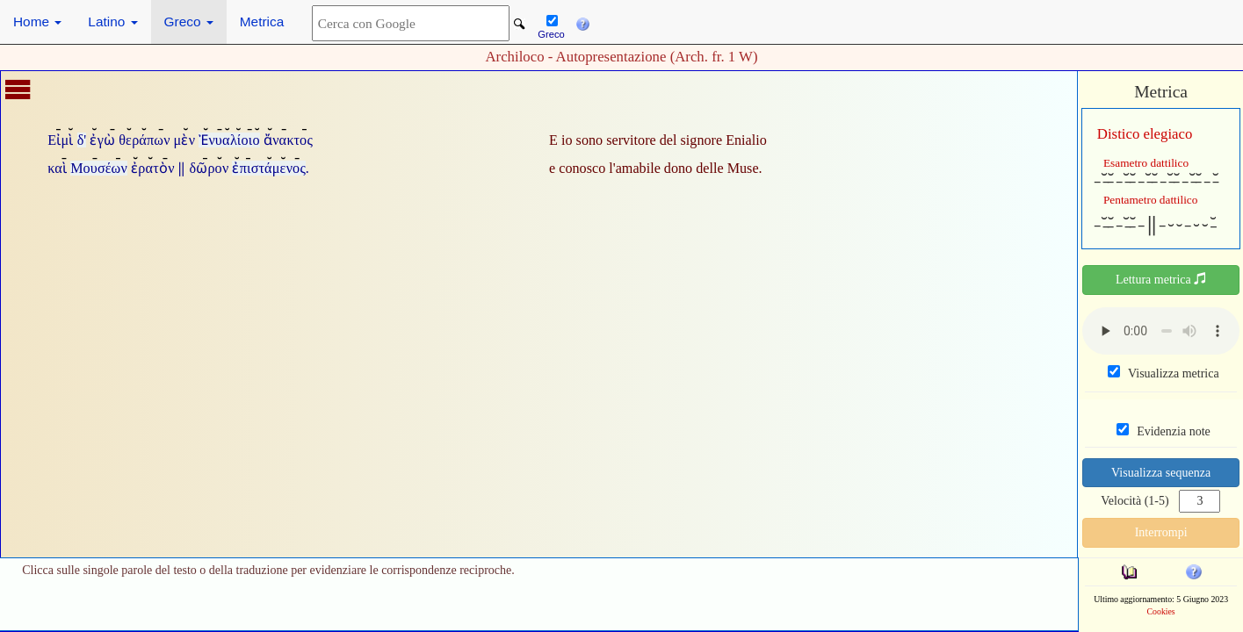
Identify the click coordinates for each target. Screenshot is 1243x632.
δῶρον (209, 168)
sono (589, 140)
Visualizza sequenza (1160, 472)
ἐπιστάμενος (268, 168)
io (567, 140)
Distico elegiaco (1145, 134)
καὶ (56, 168)
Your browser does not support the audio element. (1160, 331)
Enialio (746, 140)
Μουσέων (98, 168)
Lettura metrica (1161, 279)
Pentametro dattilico (1150, 199)
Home (37, 21)
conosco (582, 168)
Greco (188, 21)
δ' (82, 140)
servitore (631, 140)
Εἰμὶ (60, 140)
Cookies (1161, 611)
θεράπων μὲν (157, 140)
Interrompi (1161, 532)
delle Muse (727, 168)
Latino (112, 21)
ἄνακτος (288, 140)
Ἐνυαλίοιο (229, 140)
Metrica (262, 21)
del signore (691, 140)
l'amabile (635, 168)
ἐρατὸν (153, 168)
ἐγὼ (102, 140)
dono (678, 168)
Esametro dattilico (1146, 162)
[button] (582, 22)
